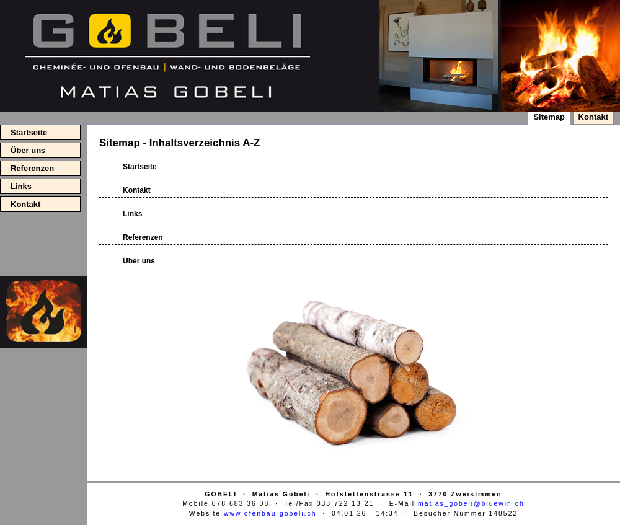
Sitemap (549, 116)
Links (21, 186)
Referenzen (32, 168)
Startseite (29, 132)
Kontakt (25, 204)
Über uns (28, 150)
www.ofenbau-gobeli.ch (270, 513)
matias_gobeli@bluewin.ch (471, 503)
